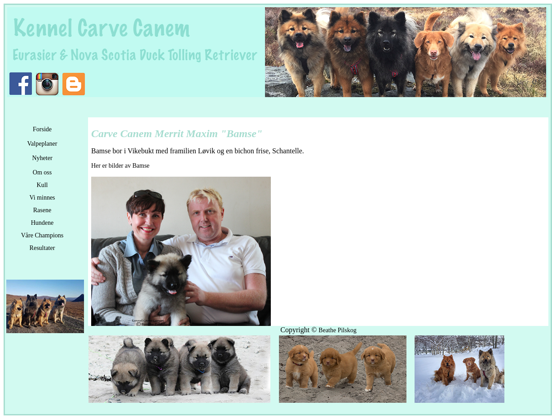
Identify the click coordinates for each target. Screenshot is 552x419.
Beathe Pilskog (337, 330)
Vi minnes (42, 197)
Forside (42, 129)
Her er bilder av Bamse (120, 165)
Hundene (42, 222)
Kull (42, 185)
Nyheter (42, 158)
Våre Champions (42, 235)
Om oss (42, 172)
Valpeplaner (42, 143)
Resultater (42, 248)
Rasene (42, 210)
